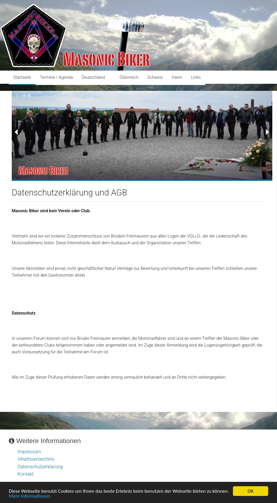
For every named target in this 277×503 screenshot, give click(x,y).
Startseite (22, 77)
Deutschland (93, 77)
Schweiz (155, 77)
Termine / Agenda (56, 77)
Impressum (29, 451)
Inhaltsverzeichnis (36, 459)
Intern (177, 77)
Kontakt (25, 474)
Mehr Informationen (29, 497)
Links (196, 77)
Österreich (129, 77)
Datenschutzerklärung (40, 466)
